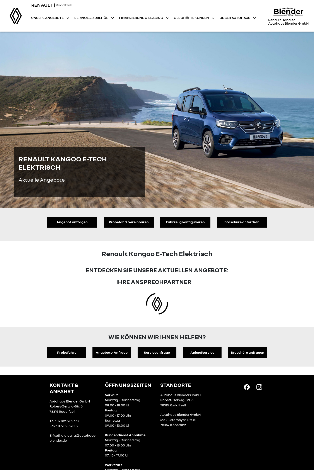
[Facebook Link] (246, 387)
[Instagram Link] (259, 387)
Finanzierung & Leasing (141, 17)
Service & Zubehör (91, 17)
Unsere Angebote (47, 17)
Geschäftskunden (192, 17)
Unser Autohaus (235, 17)
